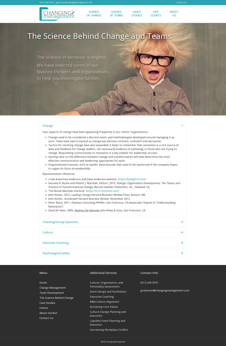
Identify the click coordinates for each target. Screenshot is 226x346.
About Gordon (48, 313)
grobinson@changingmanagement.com (74, 2)
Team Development (51, 292)
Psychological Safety (56, 253)
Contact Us (181, 2)
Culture (48, 232)
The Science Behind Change (56, 297)
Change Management (52, 287)
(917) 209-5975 (46, 2)
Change (48, 126)
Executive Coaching (55, 243)
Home (43, 282)
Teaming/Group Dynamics (60, 222)
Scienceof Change (94, 13)
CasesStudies (136, 13)
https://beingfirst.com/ (132, 179)
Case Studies (47, 303)
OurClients (156, 13)
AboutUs (174, 13)
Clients (43, 308)
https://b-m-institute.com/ (102, 191)
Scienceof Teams (116, 13)
